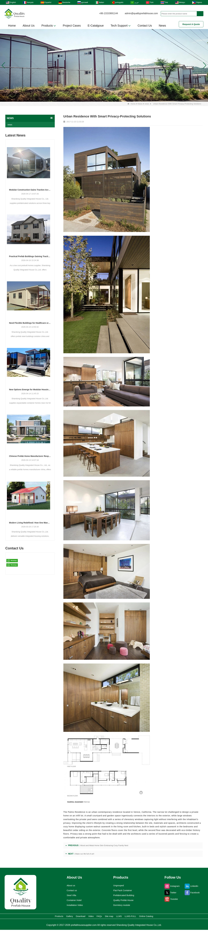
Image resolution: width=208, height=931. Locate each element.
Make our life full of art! (84, 854)
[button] (100, 98)
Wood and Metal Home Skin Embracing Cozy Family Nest (104, 845)
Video (83, 916)
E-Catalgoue (96, 25)
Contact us (70, 890)
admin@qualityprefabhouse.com (141, 13)
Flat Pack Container (122, 890)
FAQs (98, 916)
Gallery (47, 916)
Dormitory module (121, 905)
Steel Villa (69, 895)
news (147, 104)
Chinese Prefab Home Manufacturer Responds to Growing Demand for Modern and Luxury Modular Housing (30, 456)
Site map (115, 916)
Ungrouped (117, 885)
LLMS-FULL (151, 916)
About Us (28, 25)
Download (65, 916)
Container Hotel (73, 900)
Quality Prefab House (123, 900)
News (162, 25)
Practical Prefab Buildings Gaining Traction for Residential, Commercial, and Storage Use (30, 256)
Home (12, 25)
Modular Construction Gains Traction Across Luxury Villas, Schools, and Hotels (30, 190)
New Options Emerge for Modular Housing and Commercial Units (30, 389)
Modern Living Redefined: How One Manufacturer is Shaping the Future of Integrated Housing (30, 523)
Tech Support (121, 26)
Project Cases (72, 25)
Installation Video (74, 905)
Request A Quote (191, 24)
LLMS (132, 916)
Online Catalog (175, 916)
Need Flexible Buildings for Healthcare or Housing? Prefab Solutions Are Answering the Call (30, 323)
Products (48, 26)
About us (69, 885)
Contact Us (145, 25)
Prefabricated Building (124, 895)
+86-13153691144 (108, 13)
